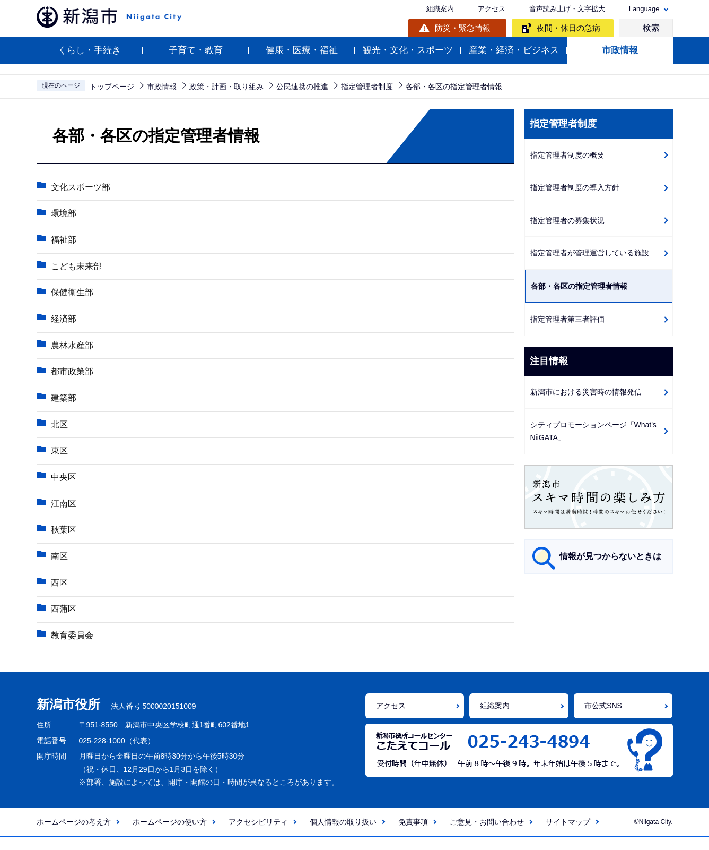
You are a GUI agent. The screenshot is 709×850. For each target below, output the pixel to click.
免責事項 (413, 834)
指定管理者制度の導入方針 (574, 187)
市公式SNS (603, 718)
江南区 (62, 512)
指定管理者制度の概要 (567, 155)
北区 (58, 430)
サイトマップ (568, 834)
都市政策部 (71, 376)
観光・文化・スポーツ (408, 50)
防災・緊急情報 (463, 27)
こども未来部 (75, 268)
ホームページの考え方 (74, 834)
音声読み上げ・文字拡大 (567, 9)
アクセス (491, 9)
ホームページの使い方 (170, 834)
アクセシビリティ (258, 834)
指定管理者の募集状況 (567, 220)
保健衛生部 (71, 295)
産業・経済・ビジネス (514, 50)
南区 (58, 566)
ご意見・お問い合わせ (487, 834)
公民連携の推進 (302, 86)
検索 (651, 27)
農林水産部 (71, 349)
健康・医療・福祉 (302, 50)
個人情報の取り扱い (343, 834)
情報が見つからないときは (610, 556)
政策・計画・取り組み (226, 86)
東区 (58, 457)
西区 (58, 593)
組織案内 (440, 9)
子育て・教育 (196, 50)
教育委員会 (71, 647)
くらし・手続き (89, 50)
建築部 (62, 403)
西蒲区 (62, 620)
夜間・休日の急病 (568, 27)
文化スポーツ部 (79, 187)
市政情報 (620, 50)
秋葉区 (62, 539)
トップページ (112, 86)
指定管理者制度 (367, 86)
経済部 (62, 322)
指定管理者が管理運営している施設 (589, 252)
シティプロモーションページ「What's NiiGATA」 (593, 431)
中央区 (62, 485)
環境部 (62, 214)
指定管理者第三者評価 (567, 319)
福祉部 (62, 241)
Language (644, 9)
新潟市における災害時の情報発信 (586, 392)
